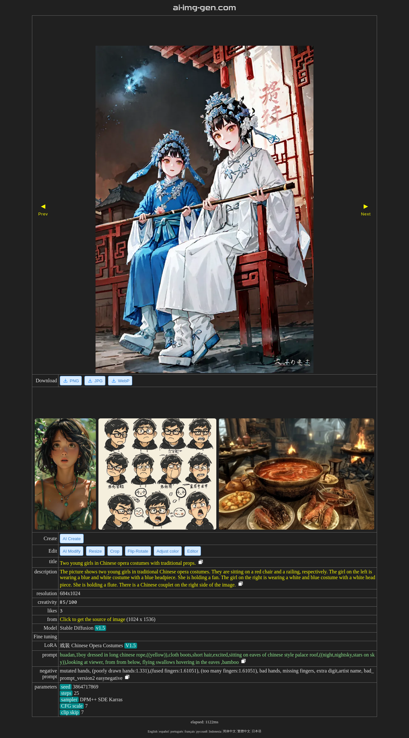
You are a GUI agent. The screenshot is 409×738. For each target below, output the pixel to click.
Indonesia (215, 731)
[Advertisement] (193, 31)
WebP (120, 381)
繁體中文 (243, 731)
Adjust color (168, 551)
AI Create (72, 538)
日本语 (256, 731)
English (153, 731)
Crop (115, 551)
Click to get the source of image (92, 619)
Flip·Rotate (138, 551)
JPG (95, 381)
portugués (176, 731)
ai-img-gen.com (204, 7)
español (164, 731)
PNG (71, 381)
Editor (192, 551)
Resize (95, 551)
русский (202, 731)
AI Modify (72, 551)
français (190, 731)
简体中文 (229, 731)
